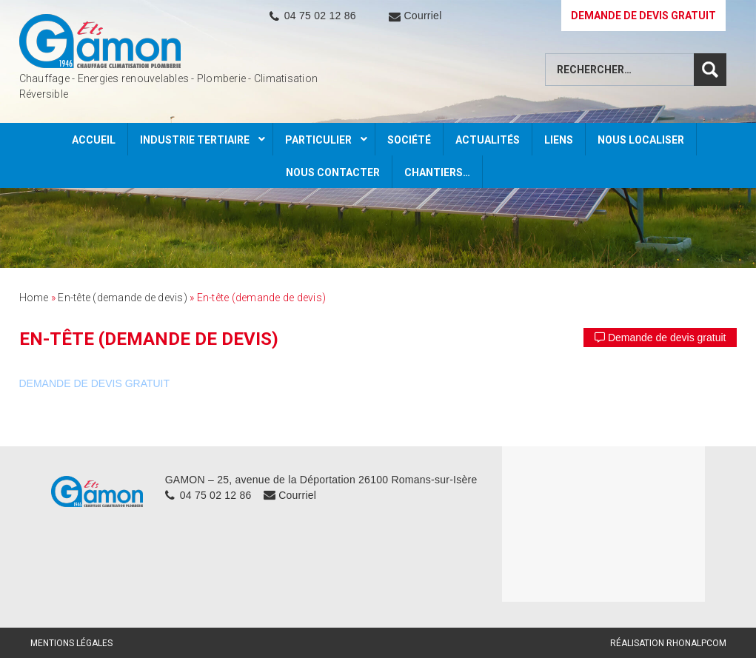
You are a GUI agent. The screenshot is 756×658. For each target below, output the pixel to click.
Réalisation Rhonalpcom (668, 643)
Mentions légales (71, 643)
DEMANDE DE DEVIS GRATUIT (643, 15)
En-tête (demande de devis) (122, 297)
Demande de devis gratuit (660, 337)
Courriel (422, 15)
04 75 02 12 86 (320, 15)
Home (34, 297)
